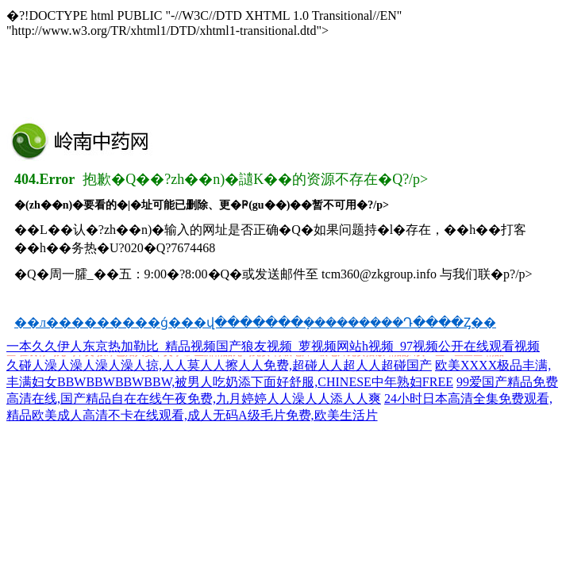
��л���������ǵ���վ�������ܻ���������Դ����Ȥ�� (255, 322)
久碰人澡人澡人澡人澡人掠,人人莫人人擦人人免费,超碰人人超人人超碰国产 (219, 365)
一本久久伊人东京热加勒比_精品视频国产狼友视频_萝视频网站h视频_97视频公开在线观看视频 (273, 346)
